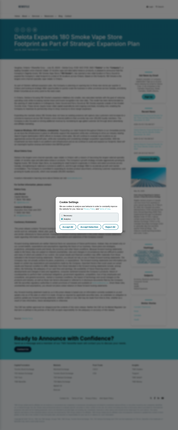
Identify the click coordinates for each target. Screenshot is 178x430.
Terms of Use (104, 209)
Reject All (110, 227)
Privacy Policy (89, 209)
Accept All (67, 227)
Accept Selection (89, 227)
